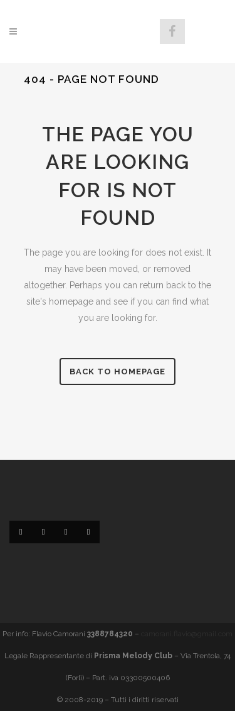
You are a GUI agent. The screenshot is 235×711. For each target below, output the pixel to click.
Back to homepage (117, 371)
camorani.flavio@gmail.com (186, 633)
